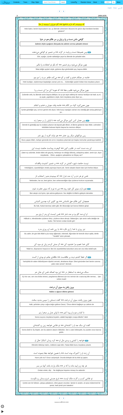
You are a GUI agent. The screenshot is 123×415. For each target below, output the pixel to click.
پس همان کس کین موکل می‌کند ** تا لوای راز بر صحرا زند (59, 120)
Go (113, 2)
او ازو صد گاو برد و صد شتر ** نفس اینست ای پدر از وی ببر (61, 214)
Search (63, 2)
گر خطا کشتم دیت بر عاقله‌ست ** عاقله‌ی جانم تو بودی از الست (59, 257)
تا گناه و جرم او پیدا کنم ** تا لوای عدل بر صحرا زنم (61, 312)
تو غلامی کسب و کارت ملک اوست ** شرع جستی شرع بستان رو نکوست (61, 378)
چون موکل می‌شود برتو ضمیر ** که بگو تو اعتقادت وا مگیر (61, 65)
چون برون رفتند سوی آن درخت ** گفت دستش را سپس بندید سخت (61, 300)
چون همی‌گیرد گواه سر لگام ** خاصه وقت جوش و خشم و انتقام (61, 105)
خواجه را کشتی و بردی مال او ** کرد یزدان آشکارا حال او (59, 340)
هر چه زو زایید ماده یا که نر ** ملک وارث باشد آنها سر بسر (61, 366)
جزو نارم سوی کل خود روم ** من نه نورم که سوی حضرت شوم (59, 189)
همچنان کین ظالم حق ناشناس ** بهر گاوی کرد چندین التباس (61, 201)
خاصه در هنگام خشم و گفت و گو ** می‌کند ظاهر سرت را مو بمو (61, 77)
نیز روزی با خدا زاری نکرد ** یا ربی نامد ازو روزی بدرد (61, 229)
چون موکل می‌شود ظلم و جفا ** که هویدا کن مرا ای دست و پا (61, 90)
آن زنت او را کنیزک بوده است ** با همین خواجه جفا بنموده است (61, 353)
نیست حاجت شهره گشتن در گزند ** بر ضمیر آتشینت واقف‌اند (61, 163)
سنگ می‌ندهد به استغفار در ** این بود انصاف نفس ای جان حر (61, 272)
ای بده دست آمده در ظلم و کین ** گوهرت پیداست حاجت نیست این (61, 148)
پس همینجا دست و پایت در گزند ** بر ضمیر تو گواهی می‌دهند (59, 52)
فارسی (120, 8)
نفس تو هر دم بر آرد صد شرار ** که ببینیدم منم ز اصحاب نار (61, 176)
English (110, 8)
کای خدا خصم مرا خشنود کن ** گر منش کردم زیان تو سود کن (61, 244)
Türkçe (115, 8)
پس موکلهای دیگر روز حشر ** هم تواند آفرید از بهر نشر (61, 135)
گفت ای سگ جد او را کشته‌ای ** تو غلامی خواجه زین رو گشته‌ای (61, 325)
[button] (17, 2)
